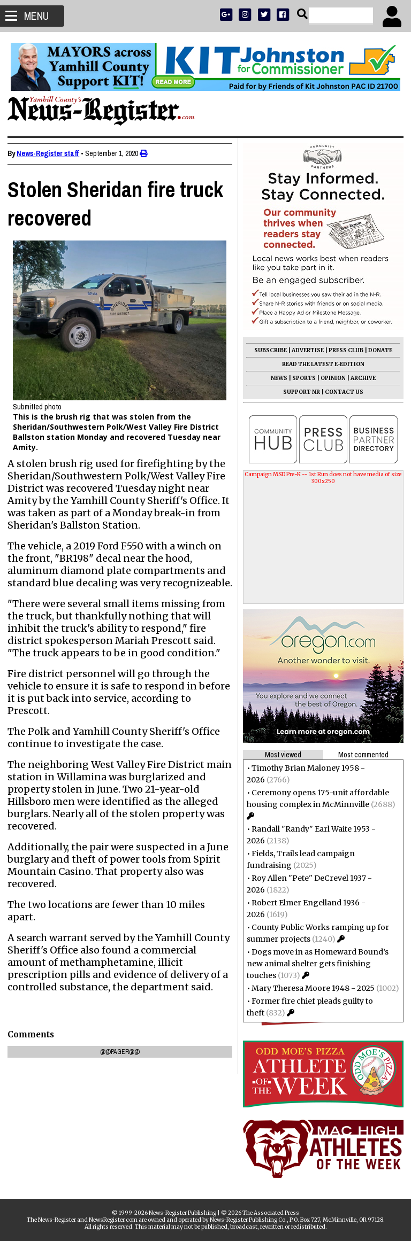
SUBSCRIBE (267, 350)
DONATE (377, 350)
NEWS (276, 378)
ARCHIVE (359, 378)
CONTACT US (341, 392)
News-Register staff (51, 153)
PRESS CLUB (342, 350)
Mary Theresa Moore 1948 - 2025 (309, 988)
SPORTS (301, 378)
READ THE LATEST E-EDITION (320, 364)
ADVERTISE (304, 350)
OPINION (329, 378)
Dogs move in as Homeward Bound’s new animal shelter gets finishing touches (314, 963)
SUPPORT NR (298, 392)
